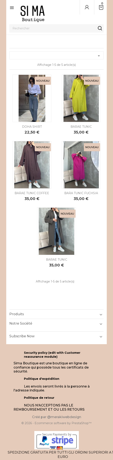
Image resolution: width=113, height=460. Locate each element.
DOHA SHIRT (32, 127)
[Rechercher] (56, 28)
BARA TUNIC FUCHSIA (81, 193)
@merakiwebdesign (64, 417)
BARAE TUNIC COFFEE (32, 193)
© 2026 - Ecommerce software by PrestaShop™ (56, 423)
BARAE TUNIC (81, 127)
